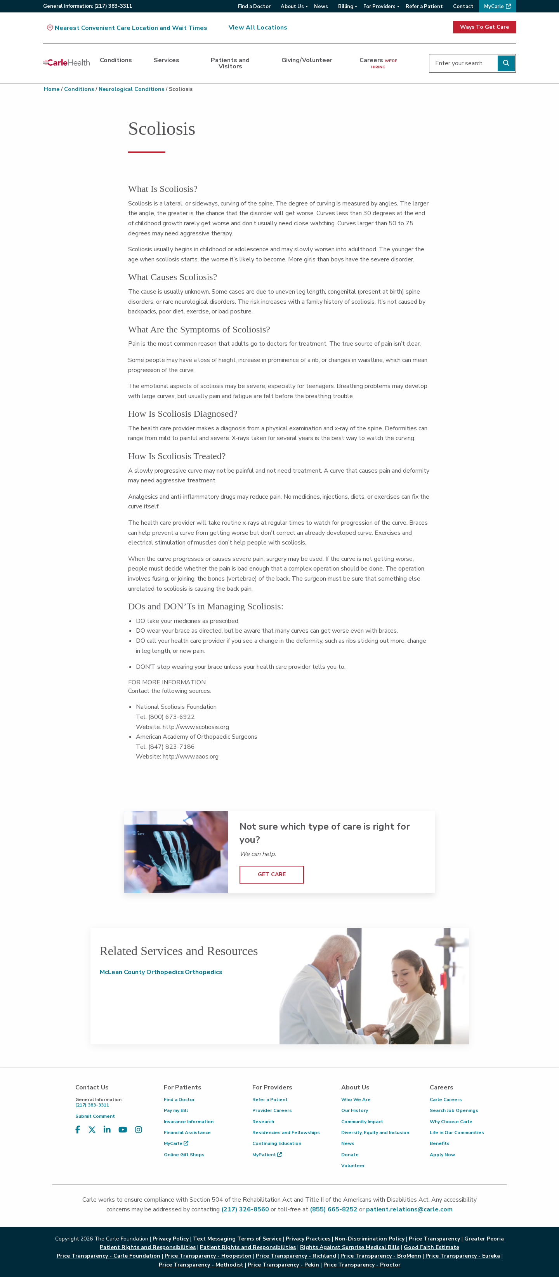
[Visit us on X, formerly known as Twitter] (92, 1130)
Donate (350, 1155)
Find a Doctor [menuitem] (254, 6)
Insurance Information (189, 1122)
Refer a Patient (270, 1099)
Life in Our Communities (457, 1132)
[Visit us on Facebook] (77, 1130)
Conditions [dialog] (116, 60)
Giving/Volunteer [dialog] (306, 60)
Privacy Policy (171, 1238)
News (347, 1143)
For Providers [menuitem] (379, 6)
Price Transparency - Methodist (201, 1264)
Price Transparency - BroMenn (380, 1256)
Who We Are (356, 1099)
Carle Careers (446, 1099)
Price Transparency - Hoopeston (208, 1256)
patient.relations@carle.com (409, 1209)
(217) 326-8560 (245, 1209)
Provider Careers (272, 1110)
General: (87, 6)
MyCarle (176, 1143)
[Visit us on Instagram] (138, 1130)
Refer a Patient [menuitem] (424, 6)
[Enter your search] (472, 63)
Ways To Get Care (484, 27)
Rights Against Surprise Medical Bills (349, 1247)
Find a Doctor (179, 1099)
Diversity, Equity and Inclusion (375, 1132)
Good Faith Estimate (431, 1247)
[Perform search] (506, 63)
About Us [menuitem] (292, 6)
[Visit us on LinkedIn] (107, 1130)
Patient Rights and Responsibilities (248, 1247)
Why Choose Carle (451, 1122)
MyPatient (267, 1155)
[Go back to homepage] (66, 62)
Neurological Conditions (131, 89)
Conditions (79, 89)
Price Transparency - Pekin (283, 1264)
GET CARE (272, 874)
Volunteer (353, 1165)
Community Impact (362, 1122)
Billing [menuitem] (345, 6)
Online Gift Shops (184, 1155)
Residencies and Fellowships (286, 1132)
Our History (354, 1110)
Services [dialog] (166, 60)
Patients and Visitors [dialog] (230, 63)
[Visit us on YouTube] (122, 1130)
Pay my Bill (176, 1110)
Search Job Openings (454, 1110)
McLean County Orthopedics (142, 972)
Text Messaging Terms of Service (237, 1238)
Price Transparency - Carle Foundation (108, 1256)
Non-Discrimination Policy (369, 1238)
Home (51, 89)
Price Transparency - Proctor (362, 1264)
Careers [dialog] (378, 63)
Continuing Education (276, 1143)
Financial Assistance (187, 1132)
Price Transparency (434, 1238)
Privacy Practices (308, 1238)
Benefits (440, 1143)
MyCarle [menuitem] (494, 6)
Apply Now (442, 1155)
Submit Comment (95, 1116)
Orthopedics (203, 972)
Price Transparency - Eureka (462, 1256)
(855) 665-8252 (334, 1209)
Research (263, 1122)
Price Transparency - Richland (296, 1256)
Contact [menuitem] (463, 6)
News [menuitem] (321, 6)
